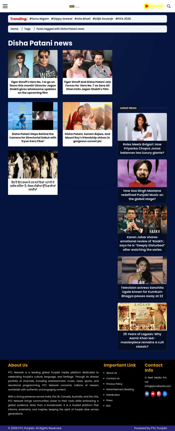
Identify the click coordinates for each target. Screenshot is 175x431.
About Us (111, 373)
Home (14, 29)
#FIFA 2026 (124, 18)
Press (109, 400)
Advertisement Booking (120, 389)
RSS (108, 406)
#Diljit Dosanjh (103, 18)
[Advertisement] (142, 75)
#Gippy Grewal (62, 18)
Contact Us (112, 378)
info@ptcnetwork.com (158, 386)
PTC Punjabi (159, 428)
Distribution (113, 395)
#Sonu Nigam (39, 18)
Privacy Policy (114, 384)
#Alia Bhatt (83, 18)
